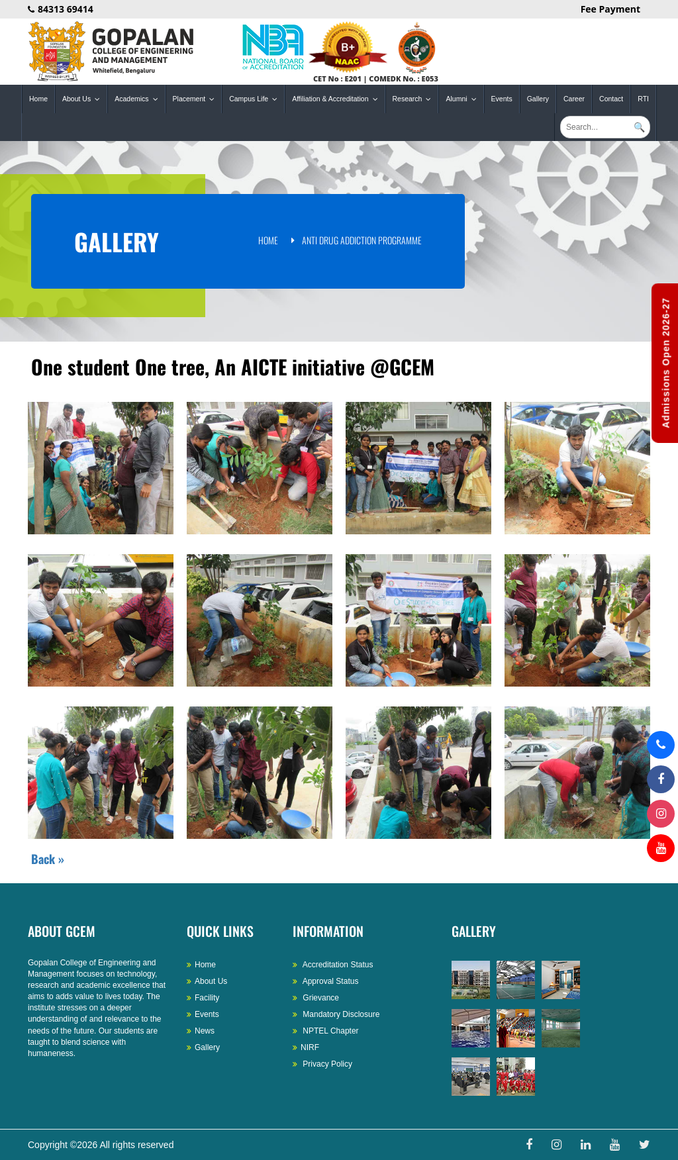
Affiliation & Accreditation (337, 99)
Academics (139, 99)
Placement (197, 99)
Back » (47, 858)
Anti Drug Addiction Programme (362, 240)
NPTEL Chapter (326, 1031)
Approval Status (325, 981)
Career (574, 99)
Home (38, 99)
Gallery (538, 99)
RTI (643, 99)
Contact (611, 99)
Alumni (464, 99)
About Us (84, 99)
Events (501, 99)
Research (415, 99)
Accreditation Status (333, 964)
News (201, 1031)
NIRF (306, 1047)
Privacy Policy (322, 1064)
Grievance (316, 997)
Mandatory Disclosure (336, 1014)
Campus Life (256, 99)
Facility (203, 997)
